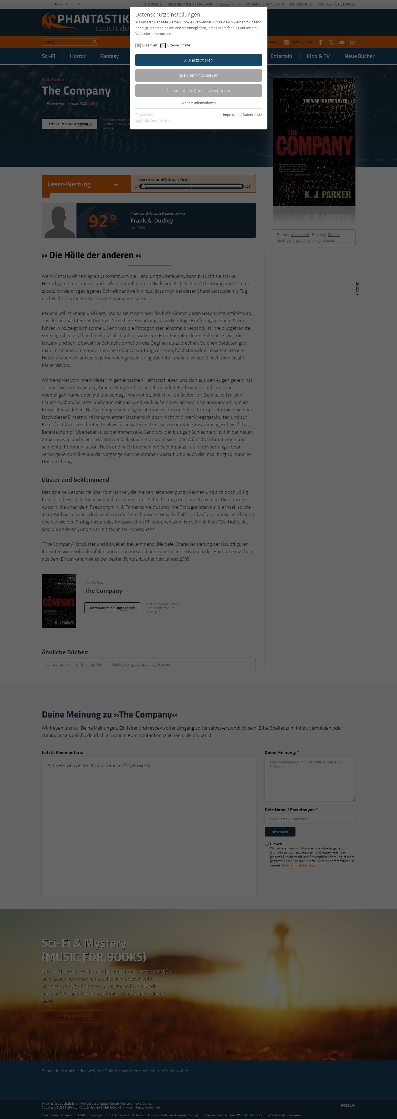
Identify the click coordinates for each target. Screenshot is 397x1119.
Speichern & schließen (198, 75)
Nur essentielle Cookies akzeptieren (198, 90)
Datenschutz (252, 114)
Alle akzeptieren (198, 60)
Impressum (231, 114)
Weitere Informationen (199, 102)
